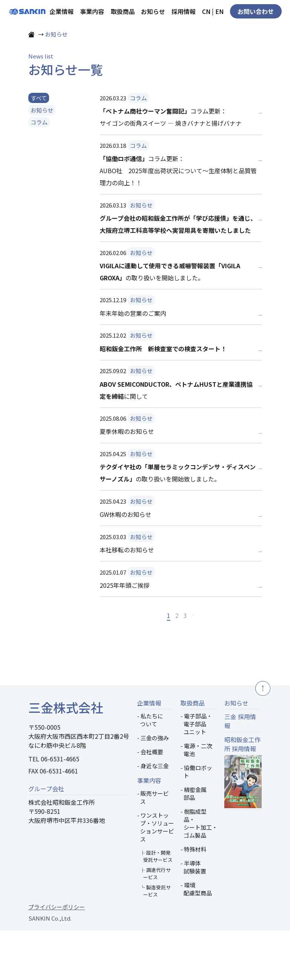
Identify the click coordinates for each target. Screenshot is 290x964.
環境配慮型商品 (198, 922)
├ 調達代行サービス (155, 907)
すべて (39, 131)
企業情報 (61, 11)
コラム (39, 156)
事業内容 (92, 11)
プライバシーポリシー (56, 940)
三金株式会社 (65, 741)
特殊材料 (195, 883)
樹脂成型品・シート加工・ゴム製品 (201, 857)
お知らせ (153, 11)
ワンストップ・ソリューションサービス (157, 860)
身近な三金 (154, 799)
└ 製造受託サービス (155, 924)
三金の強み (154, 771)
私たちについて (151, 753)
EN (219, 11)
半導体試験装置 (195, 901)
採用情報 (183, 11)
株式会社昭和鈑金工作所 (61, 835)
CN (206, 11)
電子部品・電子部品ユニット (198, 757)
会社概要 (151, 785)
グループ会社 (46, 821)
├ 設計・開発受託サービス (156, 890)
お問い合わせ (256, 11)
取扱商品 (123, 11)
